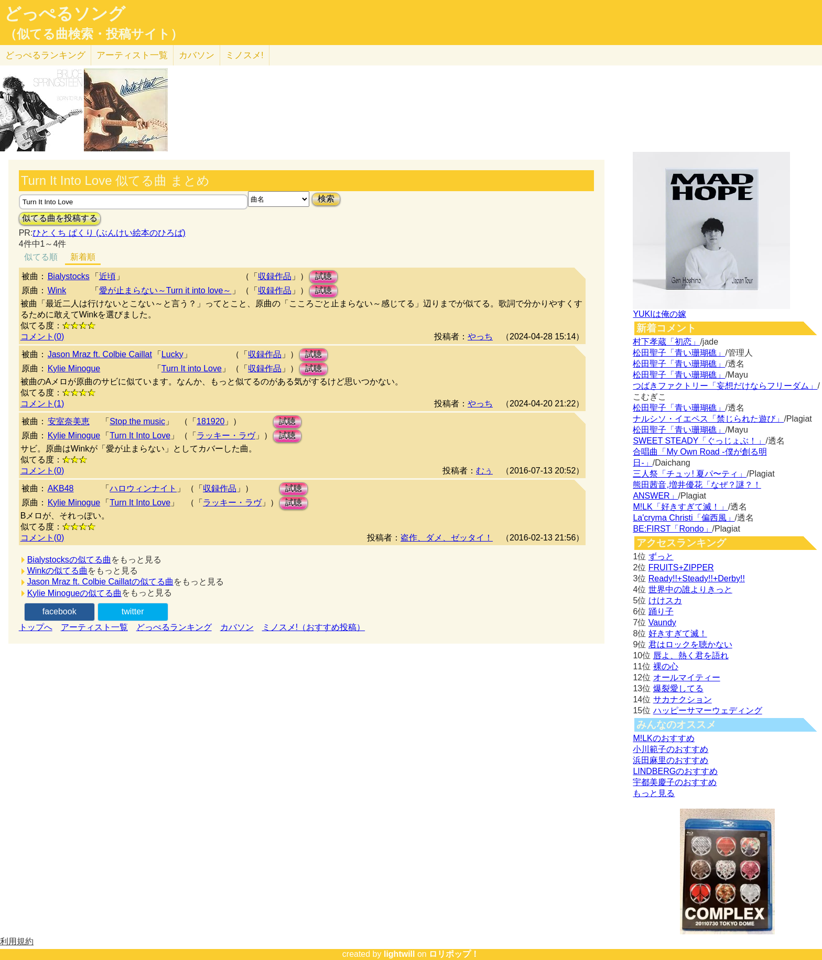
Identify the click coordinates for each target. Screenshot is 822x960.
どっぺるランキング (174, 627)
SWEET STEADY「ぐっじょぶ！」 (699, 440)
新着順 (82, 256)
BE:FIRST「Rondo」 (672, 528)
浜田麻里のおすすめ (670, 760)
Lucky (172, 354)
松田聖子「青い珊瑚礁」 (679, 352)
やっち (480, 336)
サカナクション (682, 699)
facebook (59, 611)
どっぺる (45, 55)
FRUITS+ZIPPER (681, 567)
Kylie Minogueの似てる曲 (74, 593)
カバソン (196, 55)
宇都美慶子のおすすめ (675, 782)
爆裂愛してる (678, 688)
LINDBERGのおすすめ (675, 771)
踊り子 (661, 611)
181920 (210, 421)
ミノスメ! (244, 55)
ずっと (661, 556)
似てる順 (41, 256)
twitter (133, 611)
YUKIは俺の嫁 (659, 314)
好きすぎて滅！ (677, 633)
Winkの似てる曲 (57, 570)
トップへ (35, 627)
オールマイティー (686, 677)
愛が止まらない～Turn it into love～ (165, 290)
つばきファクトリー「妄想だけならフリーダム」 (725, 385)
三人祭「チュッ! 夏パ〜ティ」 (690, 473)
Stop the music (137, 421)
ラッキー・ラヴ (226, 435)
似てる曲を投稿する (60, 218)
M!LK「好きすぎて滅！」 (680, 506)
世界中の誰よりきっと (690, 589)
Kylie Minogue (74, 368)
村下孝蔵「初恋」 (666, 341)
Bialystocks (69, 276)
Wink (57, 290)
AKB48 (61, 488)
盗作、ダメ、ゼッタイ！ (447, 537)
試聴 (323, 276)
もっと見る (654, 793)
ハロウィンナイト (143, 488)
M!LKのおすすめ (663, 738)
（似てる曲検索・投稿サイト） (93, 34)
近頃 (107, 276)
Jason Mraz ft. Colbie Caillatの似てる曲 (100, 581)
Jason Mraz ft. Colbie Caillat (100, 354)
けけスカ (665, 600)
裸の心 (665, 666)
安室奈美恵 (69, 421)
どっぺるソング (64, 13)
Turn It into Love (191, 368)
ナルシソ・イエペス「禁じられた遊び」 (708, 418)
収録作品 (274, 276)
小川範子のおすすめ (670, 749)
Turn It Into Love (140, 435)
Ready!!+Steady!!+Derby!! (696, 578)
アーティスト (132, 55)
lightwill (399, 954)
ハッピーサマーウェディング (707, 710)
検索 (326, 198)
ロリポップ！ (454, 954)
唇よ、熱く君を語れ (691, 655)
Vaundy (662, 622)
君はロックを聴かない (690, 644)
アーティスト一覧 (94, 627)
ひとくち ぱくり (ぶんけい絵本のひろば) (109, 232)
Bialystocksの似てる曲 (69, 559)
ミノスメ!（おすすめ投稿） (313, 627)
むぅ (484, 470)
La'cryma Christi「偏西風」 (683, 517)
